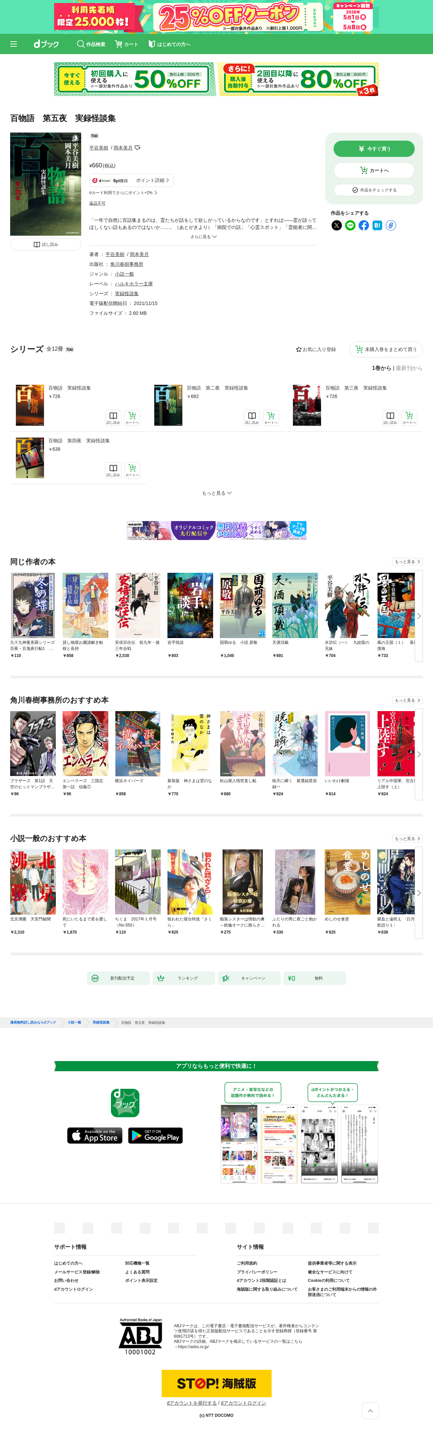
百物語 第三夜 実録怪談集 (356, 388)
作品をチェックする (378, 190)
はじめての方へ (68, 1263)
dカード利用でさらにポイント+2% (121, 192)
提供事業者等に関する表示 (332, 1263)
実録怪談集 (127, 293)
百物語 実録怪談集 (69, 388)
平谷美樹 (98, 147)
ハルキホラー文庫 (134, 283)
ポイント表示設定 (141, 1280)
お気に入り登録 (319, 349)
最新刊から (409, 368)
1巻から (381, 368)
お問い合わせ (66, 1280)
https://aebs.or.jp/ (193, 1346)
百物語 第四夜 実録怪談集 (79, 440)
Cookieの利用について (329, 1280)
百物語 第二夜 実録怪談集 (217, 388)
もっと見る (405, 561)
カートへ (379, 170)
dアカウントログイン (73, 1289)
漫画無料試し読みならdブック (33, 1022)
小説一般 (124, 274)
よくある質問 (137, 1272)
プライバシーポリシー (257, 1272)
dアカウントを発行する (192, 1403)
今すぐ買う (379, 148)
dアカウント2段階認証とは (261, 1280)
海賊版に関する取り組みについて (267, 1289)
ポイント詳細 (150, 180)
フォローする (137, 147)
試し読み (50, 244)
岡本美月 (123, 147)
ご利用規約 (247, 1263)
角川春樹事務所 (126, 264)
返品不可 (97, 203)
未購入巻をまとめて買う (391, 349)
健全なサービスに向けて (330, 1272)
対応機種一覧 (137, 1263)
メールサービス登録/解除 (77, 1272)
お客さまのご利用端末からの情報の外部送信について (342, 1292)
